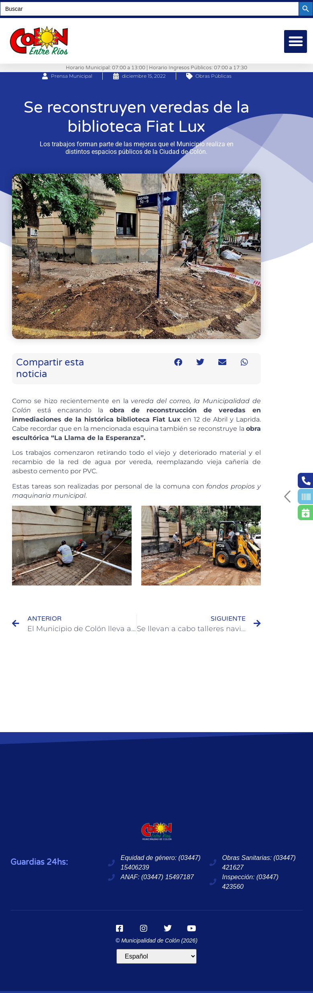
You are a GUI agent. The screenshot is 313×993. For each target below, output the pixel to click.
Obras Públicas (213, 76)
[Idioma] (156, 956)
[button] (295, 41)
